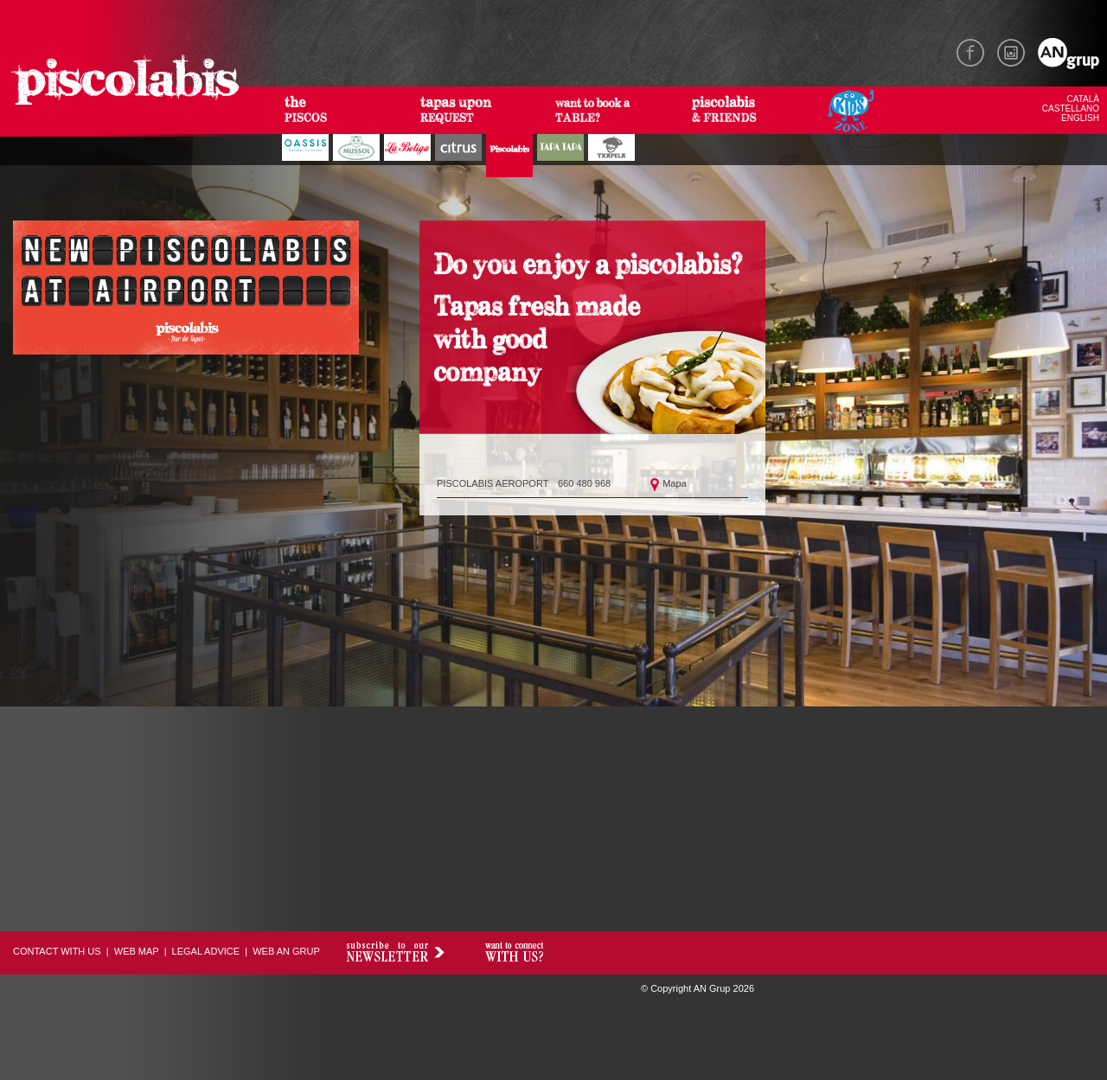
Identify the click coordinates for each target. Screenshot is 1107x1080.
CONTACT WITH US (57, 951)
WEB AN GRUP (286, 951)
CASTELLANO (1070, 108)
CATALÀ (1083, 99)
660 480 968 (584, 483)
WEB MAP (136, 951)
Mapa (674, 483)
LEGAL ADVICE (206, 951)
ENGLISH (1080, 118)
